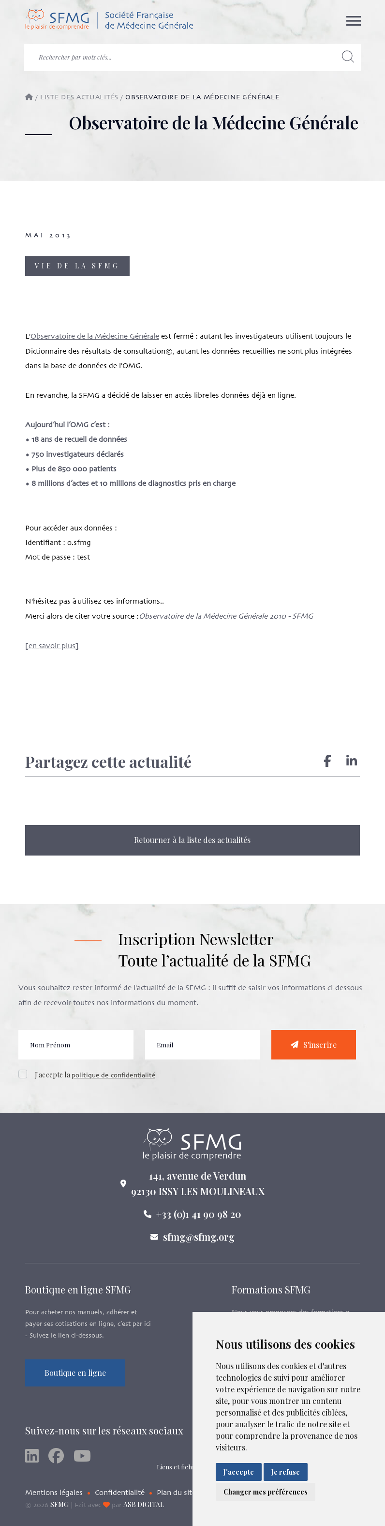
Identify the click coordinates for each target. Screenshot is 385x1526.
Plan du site (176, 1493)
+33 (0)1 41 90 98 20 (198, 1223)
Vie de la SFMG (77, 265)
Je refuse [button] (285, 1472)
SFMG (59, 1504)
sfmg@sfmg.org (199, 1246)
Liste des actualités (79, 97)
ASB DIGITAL (143, 1504)
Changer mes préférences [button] (265, 1491)
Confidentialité (120, 1493)
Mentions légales (54, 1493)
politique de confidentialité (113, 1085)
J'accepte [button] (238, 1472)
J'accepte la (95, 1084)
